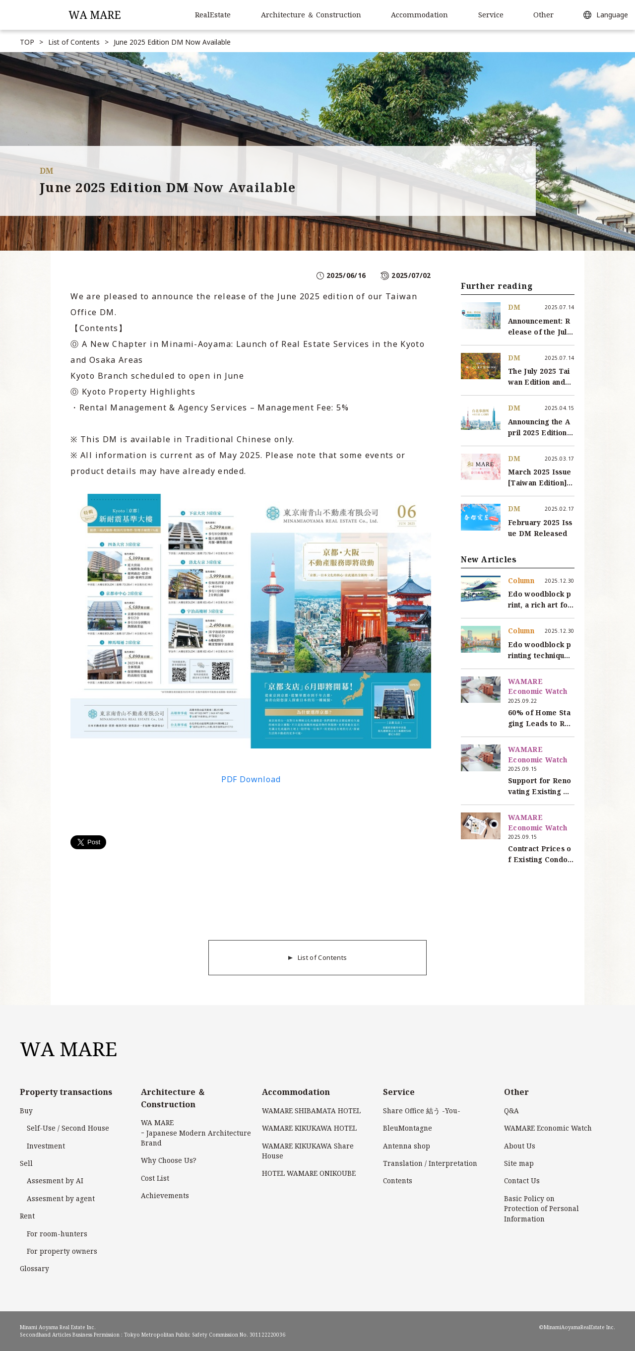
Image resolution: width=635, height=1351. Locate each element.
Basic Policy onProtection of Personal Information (541, 1208)
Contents (397, 1180)
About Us (519, 1145)
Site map (519, 1163)
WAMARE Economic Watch (548, 1128)
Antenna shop (406, 1145)
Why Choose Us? (168, 1160)
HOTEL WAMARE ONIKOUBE (309, 1173)
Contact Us (522, 1180)
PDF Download (251, 779)
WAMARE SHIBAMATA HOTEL (311, 1110)
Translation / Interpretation (430, 1163)
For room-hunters (57, 1233)
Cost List (155, 1178)
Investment (46, 1145)
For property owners (62, 1251)
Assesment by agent (61, 1198)
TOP (27, 42)
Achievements (165, 1195)
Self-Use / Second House (68, 1128)
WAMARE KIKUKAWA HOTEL (309, 1128)
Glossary (34, 1268)
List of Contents (74, 42)
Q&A (511, 1110)
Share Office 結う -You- (421, 1110)
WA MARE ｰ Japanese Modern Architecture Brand (196, 1133)
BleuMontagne (407, 1128)
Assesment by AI (55, 1180)
